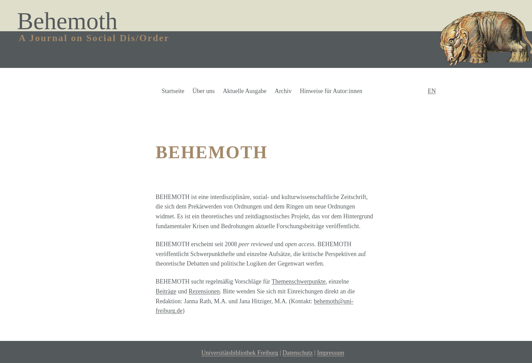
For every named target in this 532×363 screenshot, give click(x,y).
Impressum (330, 353)
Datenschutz (298, 353)
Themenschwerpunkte (298, 281)
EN (432, 91)
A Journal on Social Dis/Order (94, 38)
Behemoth (67, 21)
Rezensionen (204, 291)
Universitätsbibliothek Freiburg (239, 353)
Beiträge (166, 291)
